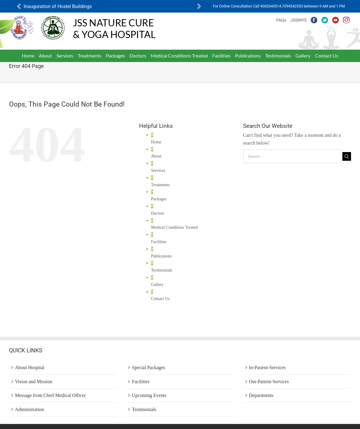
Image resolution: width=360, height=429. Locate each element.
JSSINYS (298, 20)
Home (156, 142)
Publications (161, 256)
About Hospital (29, 367)
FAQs (281, 20)
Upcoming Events (149, 395)
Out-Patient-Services (269, 381)
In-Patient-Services (267, 367)
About (156, 156)
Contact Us (160, 298)
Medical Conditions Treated (174, 227)
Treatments (160, 185)
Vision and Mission (33, 381)
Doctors (157, 213)
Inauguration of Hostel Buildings (58, 6)
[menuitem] (28, 56)
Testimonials (161, 270)
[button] (19, 6)
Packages (159, 199)
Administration (29, 409)
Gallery (157, 284)
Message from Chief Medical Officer (50, 395)
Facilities (158, 241)
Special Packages (148, 367)
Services (158, 170)
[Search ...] (292, 156)
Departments (261, 395)
